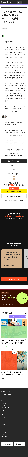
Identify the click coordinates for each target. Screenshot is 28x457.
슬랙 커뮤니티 (4, 436)
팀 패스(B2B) (4, 410)
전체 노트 (20, 2)
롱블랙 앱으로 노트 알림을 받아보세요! (18, 316)
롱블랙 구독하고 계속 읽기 (14, 161)
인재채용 (3, 405)
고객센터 (3, 420)
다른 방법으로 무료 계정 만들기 (14, 196)
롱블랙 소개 (3, 403)
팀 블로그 (3, 434)
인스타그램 (3, 432)
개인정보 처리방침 (5, 424)
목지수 (5, 29)
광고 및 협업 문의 (5, 408)
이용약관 (3, 422)
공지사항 (3, 417)
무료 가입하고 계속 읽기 (14, 279)
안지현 (2, 29)
